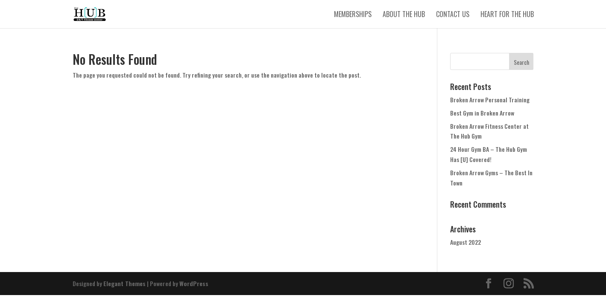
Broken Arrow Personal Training (490, 99)
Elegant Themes (124, 283)
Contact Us (452, 15)
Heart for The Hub (507, 15)
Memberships (353, 15)
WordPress (193, 283)
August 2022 (465, 241)
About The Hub (404, 15)
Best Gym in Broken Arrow (482, 112)
